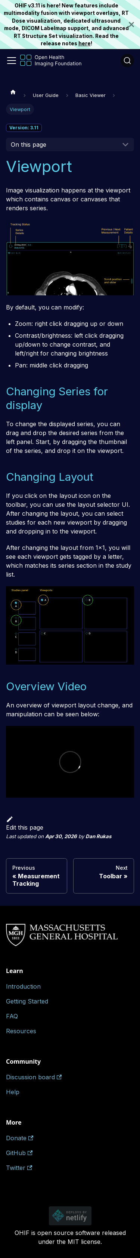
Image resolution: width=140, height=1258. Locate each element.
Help (12, 1092)
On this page (28, 144)
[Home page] (13, 92)
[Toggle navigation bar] (11, 60)
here (84, 43)
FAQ (12, 1016)
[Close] (134, 24)
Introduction (23, 986)
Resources (21, 1031)
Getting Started (27, 1001)
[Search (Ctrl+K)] (127, 60)
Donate (19, 1138)
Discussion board (34, 1077)
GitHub (19, 1153)
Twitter (19, 1167)
